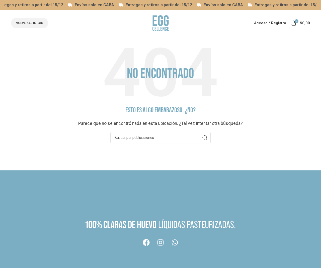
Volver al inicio (29, 23)
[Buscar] (160, 137)
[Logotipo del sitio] (160, 22)
